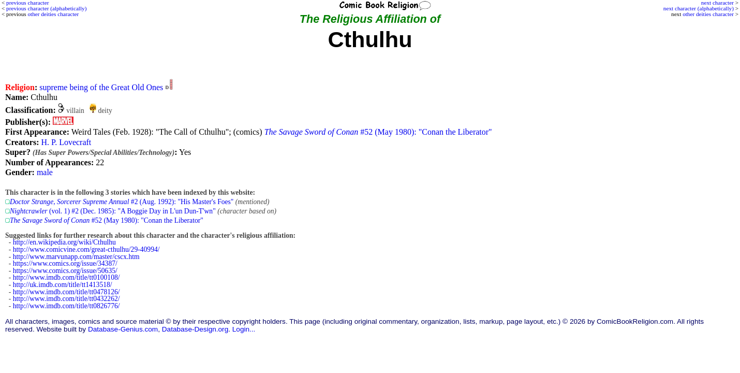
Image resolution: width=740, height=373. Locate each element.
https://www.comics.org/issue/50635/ (65, 271)
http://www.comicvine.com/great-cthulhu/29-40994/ (86, 249)
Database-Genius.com (123, 329)
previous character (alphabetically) (46, 8)
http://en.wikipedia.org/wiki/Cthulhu (64, 242)
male (45, 172)
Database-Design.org (195, 329)
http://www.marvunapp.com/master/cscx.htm (76, 257)
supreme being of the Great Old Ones (101, 87)
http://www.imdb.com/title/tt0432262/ (66, 299)
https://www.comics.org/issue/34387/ (65, 263)
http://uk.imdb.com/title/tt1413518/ (62, 285)
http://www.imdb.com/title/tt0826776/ (66, 306)
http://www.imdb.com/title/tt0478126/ (66, 292)
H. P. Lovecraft (66, 142)
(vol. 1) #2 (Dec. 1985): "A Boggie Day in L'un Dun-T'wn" (113, 211)
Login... (244, 329)
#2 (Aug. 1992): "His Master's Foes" (121, 202)
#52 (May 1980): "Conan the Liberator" (378, 131)
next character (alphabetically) (698, 8)
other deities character (708, 14)
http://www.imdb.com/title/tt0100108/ (66, 277)
